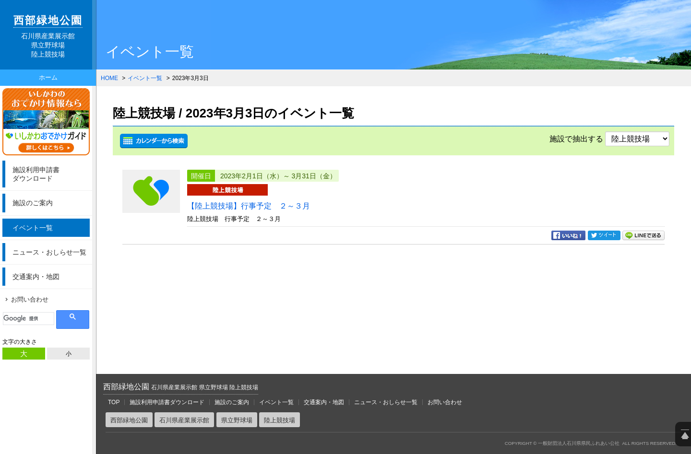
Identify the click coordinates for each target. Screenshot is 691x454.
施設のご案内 (32, 203)
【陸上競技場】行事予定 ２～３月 (248, 206)
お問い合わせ (29, 299)
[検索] (28, 318)
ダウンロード (49, 173)
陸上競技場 (279, 420)
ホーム (48, 77)
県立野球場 (236, 420)
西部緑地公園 (180, 387)
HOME (109, 78)
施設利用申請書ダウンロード (167, 402)
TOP (113, 402)
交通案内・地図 (36, 276)
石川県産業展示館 (184, 420)
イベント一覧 (32, 228)
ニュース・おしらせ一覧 (49, 252)
